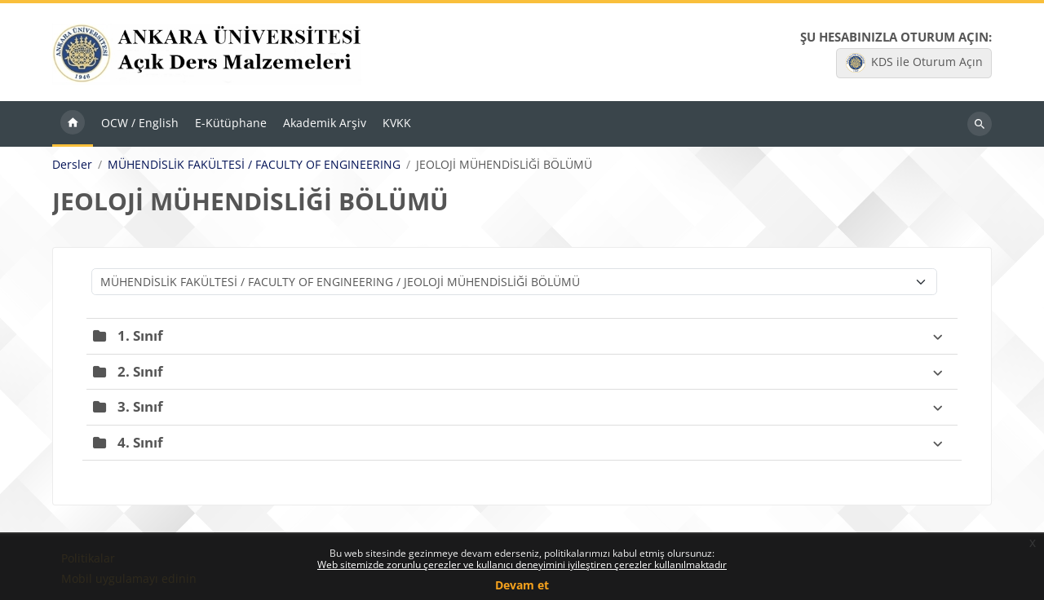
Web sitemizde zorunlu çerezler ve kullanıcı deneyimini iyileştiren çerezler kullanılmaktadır (522, 564)
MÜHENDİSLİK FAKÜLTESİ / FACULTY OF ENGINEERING (254, 164)
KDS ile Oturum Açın (914, 63)
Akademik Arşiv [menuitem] (324, 122)
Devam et (522, 585)
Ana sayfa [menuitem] (72, 124)
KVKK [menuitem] (397, 122)
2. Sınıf (140, 371)
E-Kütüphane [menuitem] (231, 122)
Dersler (72, 164)
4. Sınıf (140, 442)
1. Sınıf (140, 335)
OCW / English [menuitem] (140, 122)
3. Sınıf (140, 406)
